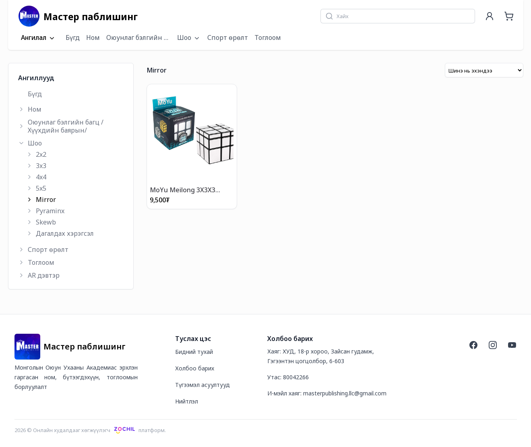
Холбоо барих (194, 368)
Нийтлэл (186, 401)
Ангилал (38, 38)
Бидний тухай (194, 352)
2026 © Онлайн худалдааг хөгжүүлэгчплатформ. (90, 430)
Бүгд (73, 37)
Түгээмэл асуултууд (202, 385)
